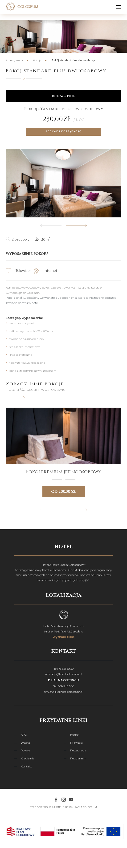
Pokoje (37, 60)
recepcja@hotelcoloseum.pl (63, 674)
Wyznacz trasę (63, 637)
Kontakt (26, 766)
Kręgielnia (27, 758)
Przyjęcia (76, 742)
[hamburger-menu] (118, 7)
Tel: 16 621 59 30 (64, 668)
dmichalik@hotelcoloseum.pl (63, 691)
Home (74, 734)
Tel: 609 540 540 (63, 686)
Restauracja (78, 750)
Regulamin (78, 758)
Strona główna (14, 60)
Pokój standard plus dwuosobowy (73, 60)
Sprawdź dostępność (63, 131)
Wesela (25, 742)
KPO (24, 734)
